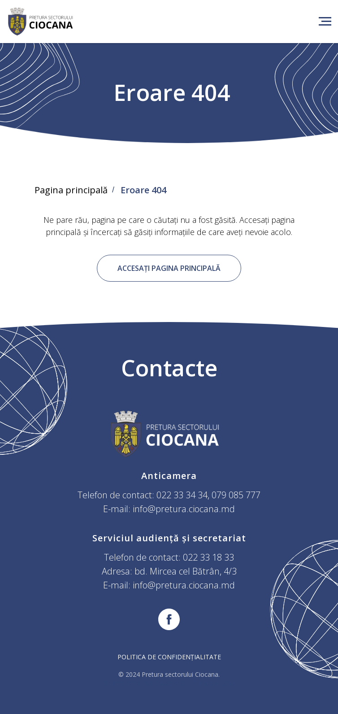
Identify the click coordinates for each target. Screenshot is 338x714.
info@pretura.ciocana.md (184, 509)
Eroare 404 (143, 190)
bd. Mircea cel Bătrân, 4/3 (185, 571)
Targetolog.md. (215, 683)
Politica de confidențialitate (169, 657)
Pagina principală (71, 190)
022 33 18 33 (208, 557)
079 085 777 (236, 495)
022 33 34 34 (182, 495)
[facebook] (169, 619)
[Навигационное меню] (325, 21)
